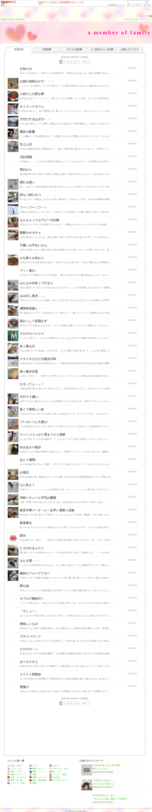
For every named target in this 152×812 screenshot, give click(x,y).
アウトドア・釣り (58, 768)
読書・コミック (37, 777)
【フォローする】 (131, 19)
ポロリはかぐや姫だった (104, 784)
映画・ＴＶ (35, 771)
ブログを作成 (135, 5)
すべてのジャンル (58, 780)
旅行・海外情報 (37, 780)
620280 (144, 16)
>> (115, 5)
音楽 (32, 774)
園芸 (32, 783)
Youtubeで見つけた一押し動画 (106, 765)
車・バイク (55, 771)
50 (84, 62)
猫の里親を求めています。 (104, 795)
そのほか (54, 777)
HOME (4, 19)
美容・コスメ (14, 771)
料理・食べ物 (14, 780)
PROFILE (20, 19)
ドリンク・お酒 (15, 783)
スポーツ (54, 766)
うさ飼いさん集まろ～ (103, 780)
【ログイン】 (146, 19)
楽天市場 (147, 5)
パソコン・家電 (57, 774)
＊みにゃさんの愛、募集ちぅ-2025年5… (111, 799)
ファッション (14, 768)
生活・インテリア (16, 777)
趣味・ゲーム (36, 768)
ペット (7, 5)
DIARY (11, 19)
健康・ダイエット (16, 774)
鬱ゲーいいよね (100, 769)
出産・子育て (14, 766)
